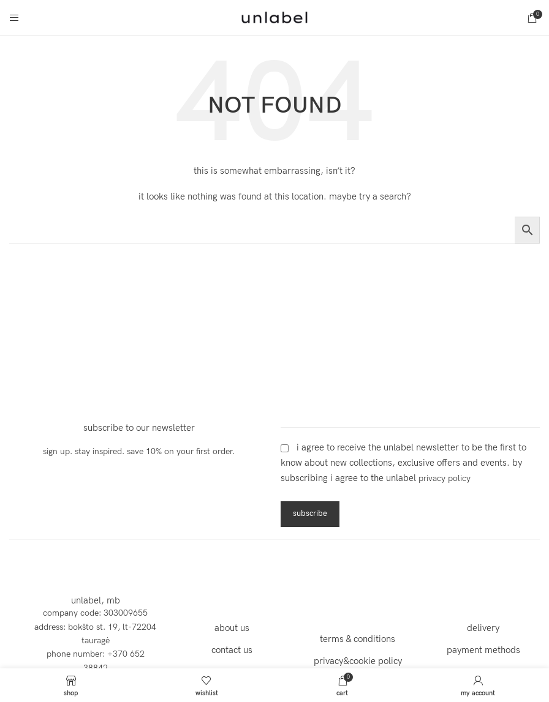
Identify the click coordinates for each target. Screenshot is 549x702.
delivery (483, 627)
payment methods (483, 649)
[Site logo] (274, 17)
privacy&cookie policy (358, 661)
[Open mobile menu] (14, 18)
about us (231, 627)
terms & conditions (357, 638)
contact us (231, 649)
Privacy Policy (444, 478)
